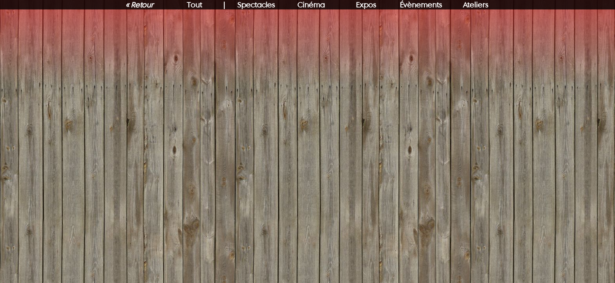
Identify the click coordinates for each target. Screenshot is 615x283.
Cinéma (311, 4)
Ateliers (475, 4)
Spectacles (256, 4)
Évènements (421, 4)
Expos (366, 4)
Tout (194, 4)
